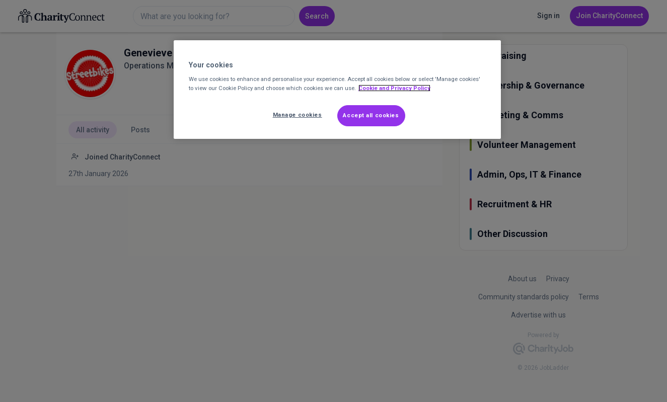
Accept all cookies (371, 115)
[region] (337, 89)
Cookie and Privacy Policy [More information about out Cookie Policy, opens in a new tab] (394, 88)
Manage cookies (297, 114)
